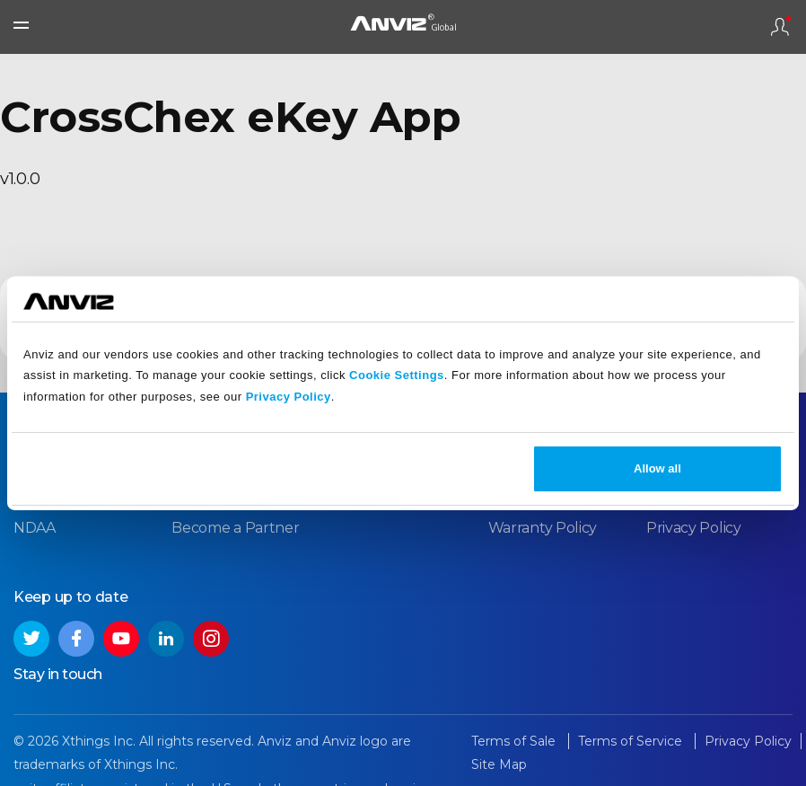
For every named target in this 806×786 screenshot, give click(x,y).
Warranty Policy (543, 527)
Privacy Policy (288, 396)
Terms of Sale (515, 741)
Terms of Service (632, 741)
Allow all (657, 468)
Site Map (499, 764)
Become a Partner (235, 527)
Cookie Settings (396, 375)
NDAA (34, 527)
